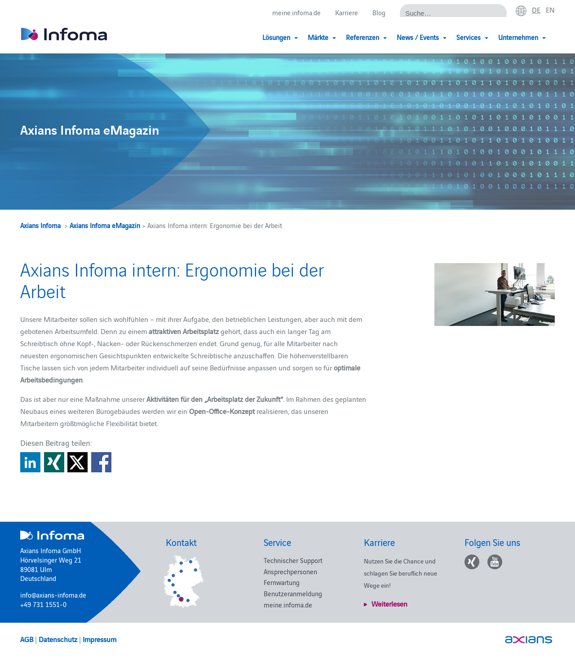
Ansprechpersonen (290, 571)
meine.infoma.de (296, 12)
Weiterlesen (389, 603)
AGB (26, 639)
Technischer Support (293, 560)
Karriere (346, 12)
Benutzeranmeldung (293, 593)
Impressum (99, 639)
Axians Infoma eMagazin (105, 225)
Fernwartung (282, 582)
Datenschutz (58, 639)
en (550, 9)
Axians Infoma (40, 225)
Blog (378, 12)
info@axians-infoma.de (53, 594)
